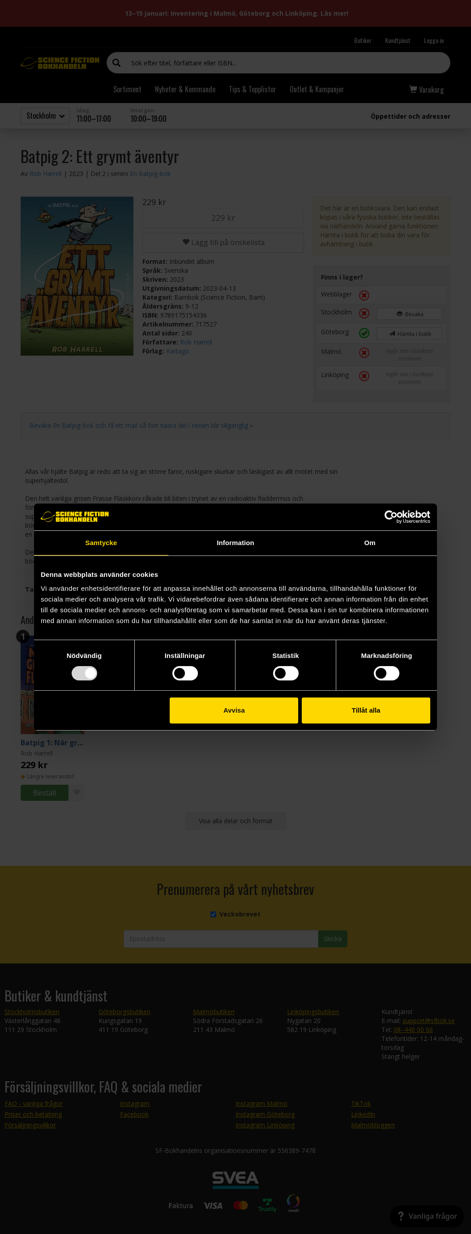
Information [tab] (235, 542)
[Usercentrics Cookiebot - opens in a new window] (391, 517)
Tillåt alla (365, 710)
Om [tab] (369, 542)
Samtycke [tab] (101, 542)
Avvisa (234, 710)
